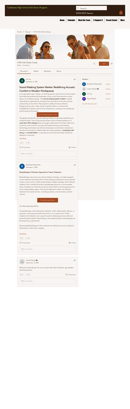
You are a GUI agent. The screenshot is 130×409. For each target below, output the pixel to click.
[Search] (94, 64)
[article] (47, 118)
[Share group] (111, 63)
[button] (121, 12)
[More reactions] (27, 142)
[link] (24, 71)
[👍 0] (21, 142)
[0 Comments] (24, 147)
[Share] (74, 79)
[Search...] (91, 8)
